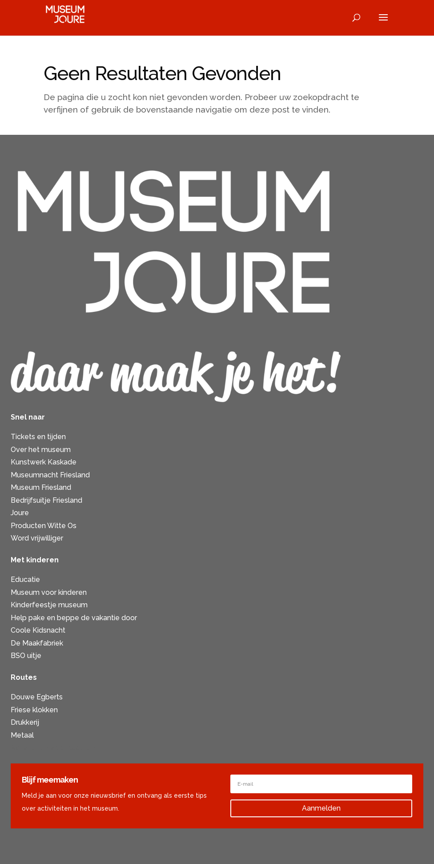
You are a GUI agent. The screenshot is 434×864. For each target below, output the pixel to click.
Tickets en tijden (38, 436)
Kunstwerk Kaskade (43, 462)
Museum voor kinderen (49, 592)
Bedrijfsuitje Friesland (46, 500)
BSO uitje (26, 655)
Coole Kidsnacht (38, 630)
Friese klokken (34, 710)
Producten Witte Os (43, 525)
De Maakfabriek (37, 643)
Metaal (22, 735)
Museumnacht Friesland (50, 475)
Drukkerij (25, 722)
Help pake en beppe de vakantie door (74, 618)
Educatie (25, 579)
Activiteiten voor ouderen (53, 747)
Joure (20, 513)
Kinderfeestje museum (49, 605)
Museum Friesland (41, 487)
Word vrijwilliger (37, 538)
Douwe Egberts (37, 697)
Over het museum (41, 449)
